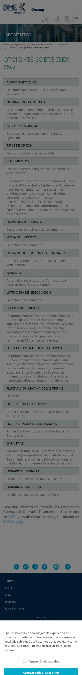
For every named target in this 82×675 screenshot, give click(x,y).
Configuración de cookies (41, 664)
